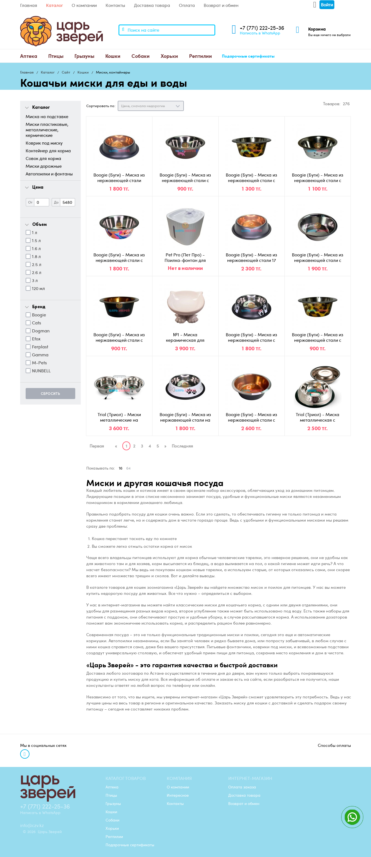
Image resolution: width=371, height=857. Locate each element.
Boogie (39, 314)
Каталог (54, 5)
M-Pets (39, 362)
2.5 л (36, 264)
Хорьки (169, 55)
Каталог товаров (126, 778)
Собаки (140, 55)
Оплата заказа (242, 787)
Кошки (112, 55)
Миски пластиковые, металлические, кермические (47, 129)
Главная (28, 5)
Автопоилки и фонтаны (49, 174)
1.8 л (36, 256)
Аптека (28, 55)
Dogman (41, 330)
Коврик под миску (44, 143)
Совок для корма (43, 158)
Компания (179, 778)
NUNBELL (41, 370)
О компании (84, 5)
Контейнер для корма (48, 151)
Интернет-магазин (250, 778)
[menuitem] (29, 56)
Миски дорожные (44, 166)
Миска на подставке (47, 116)
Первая (97, 446)
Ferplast (40, 346)
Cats (36, 322)
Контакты (115, 5)
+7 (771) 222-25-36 (262, 27)
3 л (35, 280)
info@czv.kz (32, 825)
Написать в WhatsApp (260, 33)
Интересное (178, 795)
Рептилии (200, 55)
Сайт (66, 72)
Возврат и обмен (221, 5)
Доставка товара (152, 5)
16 (120, 468)
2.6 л (36, 272)
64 (128, 468)
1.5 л (36, 240)
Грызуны (84, 55)
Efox (36, 338)
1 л (34, 232)
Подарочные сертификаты (248, 56)
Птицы (55, 55)
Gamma (40, 354)
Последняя (182, 446)
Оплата (187, 5)
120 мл (38, 288)
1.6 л (36, 248)
